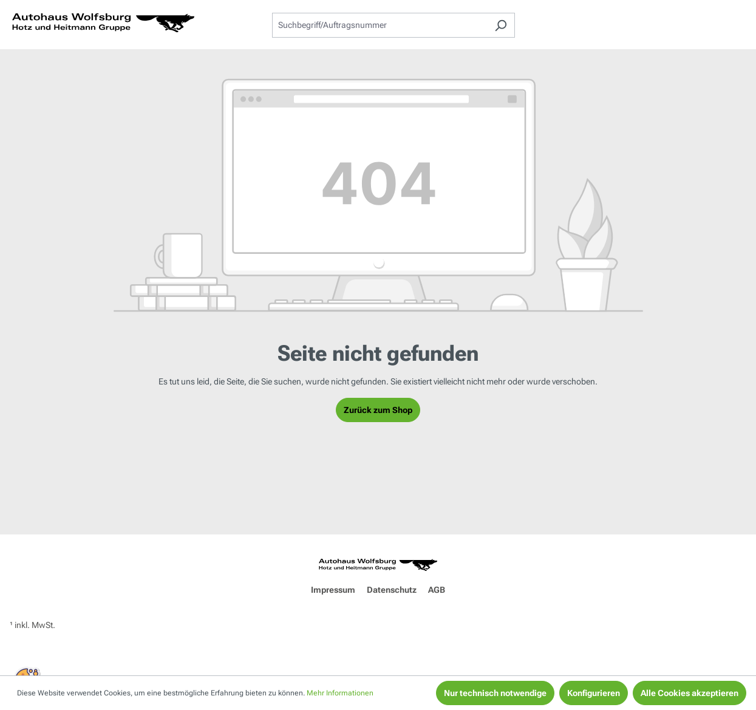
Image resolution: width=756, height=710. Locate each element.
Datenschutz (392, 590)
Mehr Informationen (340, 693)
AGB (436, 590)
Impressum (333, 590)
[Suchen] (500, 25)
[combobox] (379, 25)
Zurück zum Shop (378, 410)
